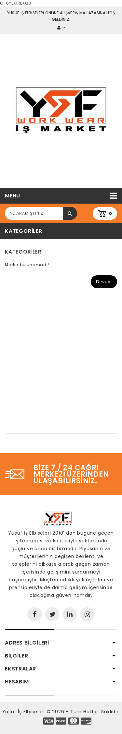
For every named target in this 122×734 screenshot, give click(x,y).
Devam (104, 281)
